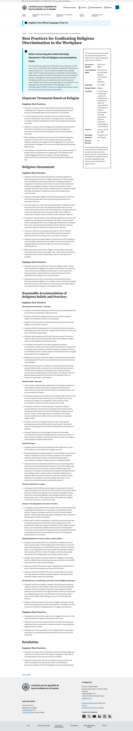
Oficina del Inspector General (89, 726)
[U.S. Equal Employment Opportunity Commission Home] (40, 8)
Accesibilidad (74, 725)
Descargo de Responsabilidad (58, 726)
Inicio (24, 33)
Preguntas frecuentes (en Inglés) (93, 708)
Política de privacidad (44, 725)
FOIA (28, 725)
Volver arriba (26, 675)
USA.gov (104, 725)
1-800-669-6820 (27, 710)
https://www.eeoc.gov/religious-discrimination (46, 89)
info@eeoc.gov (87, 698)
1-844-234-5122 (27, 712)
